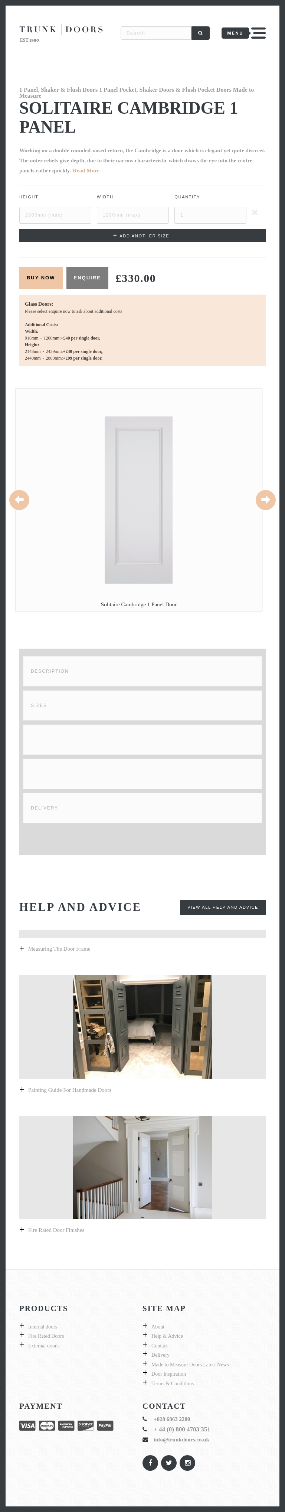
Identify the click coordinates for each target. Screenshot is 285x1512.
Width (105, 197)
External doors (43, 1346)
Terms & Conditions (172, 1383)
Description (50, 671)
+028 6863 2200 (172, 1419)
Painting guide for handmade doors (69, 1090)
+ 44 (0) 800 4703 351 (182, 1429)
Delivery (44, 808)
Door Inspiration (168, 1374)
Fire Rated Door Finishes (56, 1230)
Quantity (187, 197)
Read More (86, 170)
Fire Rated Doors (46, 1336)
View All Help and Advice (222, 907)
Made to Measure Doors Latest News (190, 1364)
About (157, 1327)
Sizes (39, 705)
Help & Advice (167, 1336)
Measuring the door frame (59, 949)
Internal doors (42, 1327)
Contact (159, 1346)
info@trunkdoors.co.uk (181, 1440)
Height (29, 197)
